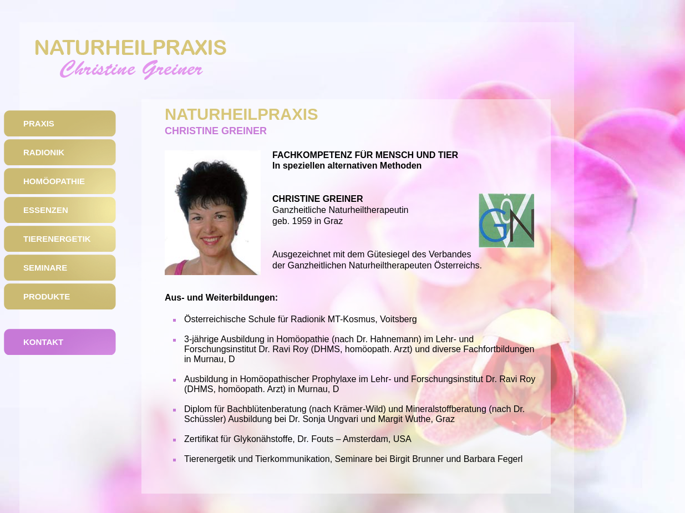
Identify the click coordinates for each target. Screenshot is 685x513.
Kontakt (43, 342)
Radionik (43, 152)
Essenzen (45, 210)
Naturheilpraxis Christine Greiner (132, 65)
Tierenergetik (57, 238)
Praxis (38, 123)
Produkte (46, 296)
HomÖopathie (54, 181)
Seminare (45, 267)
